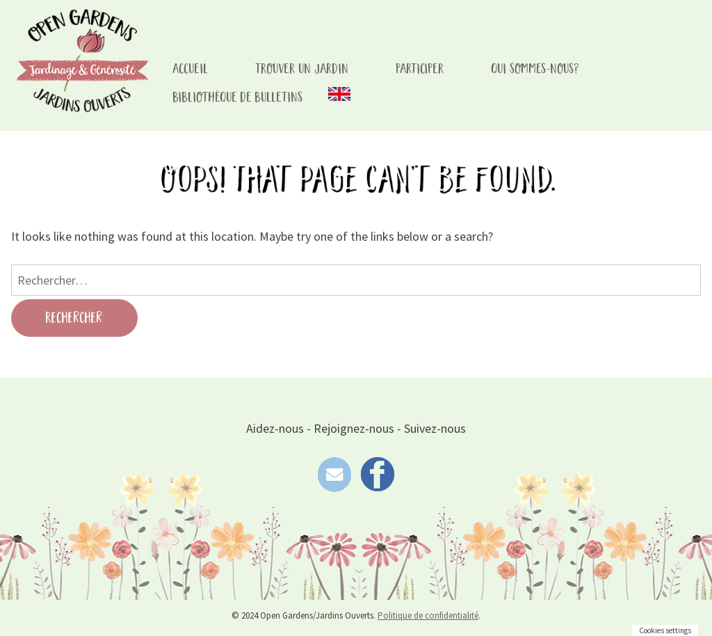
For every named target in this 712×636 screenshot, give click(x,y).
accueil (191, 69)
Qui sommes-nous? (536, 69)
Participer (420, 69)
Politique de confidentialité (428, 615)
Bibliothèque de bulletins (238, 98)
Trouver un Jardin (302, 69)
